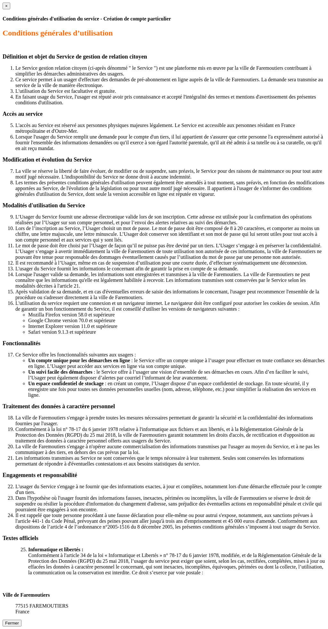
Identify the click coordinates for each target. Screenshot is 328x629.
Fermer (12, 623)
